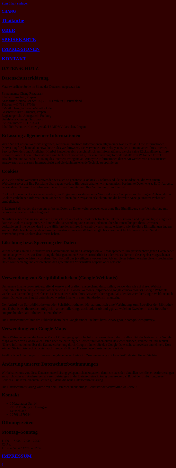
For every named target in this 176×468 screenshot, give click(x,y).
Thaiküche (13, 20)
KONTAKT (14, 58)
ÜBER (8, 30)
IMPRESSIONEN (20, 49)
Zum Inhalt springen (15, 3)
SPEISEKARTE (19, 39)
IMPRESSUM (17, 456)
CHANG (9, 11)
